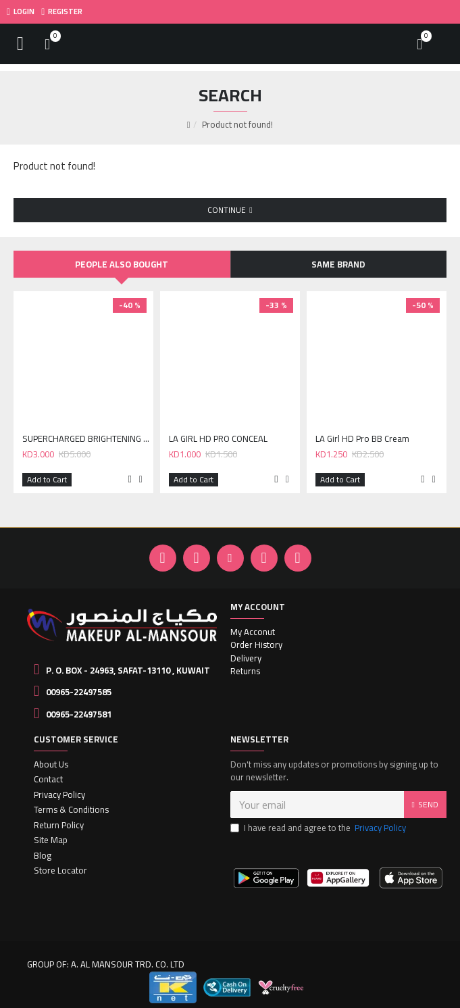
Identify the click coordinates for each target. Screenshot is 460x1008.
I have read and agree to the (319, 828)
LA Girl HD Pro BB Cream (362, 439)
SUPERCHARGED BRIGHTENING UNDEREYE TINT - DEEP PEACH (86, 439)
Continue (226, 210)
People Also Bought (121, 264)
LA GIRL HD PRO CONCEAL (218, 439)
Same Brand (338, 264)
